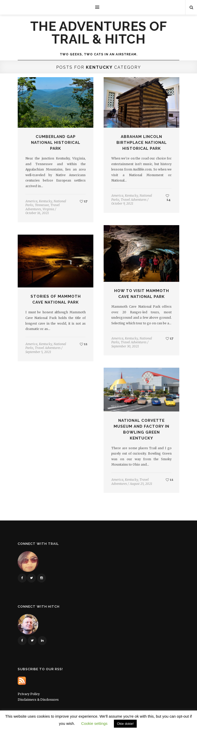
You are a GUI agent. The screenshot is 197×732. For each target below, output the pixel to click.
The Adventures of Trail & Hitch (98, 33)
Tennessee (42, 205)
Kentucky (45, 201)
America (31, 201)
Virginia (48, 209)
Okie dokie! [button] (125, 724)
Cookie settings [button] (94, 723)
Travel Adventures (133, 200)
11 (83, 344)
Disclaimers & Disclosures (38, 699)
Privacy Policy (29, 694)
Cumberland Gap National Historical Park (55, 142)
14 (168, 197)
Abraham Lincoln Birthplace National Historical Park (141, 142)
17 (83, 201)
